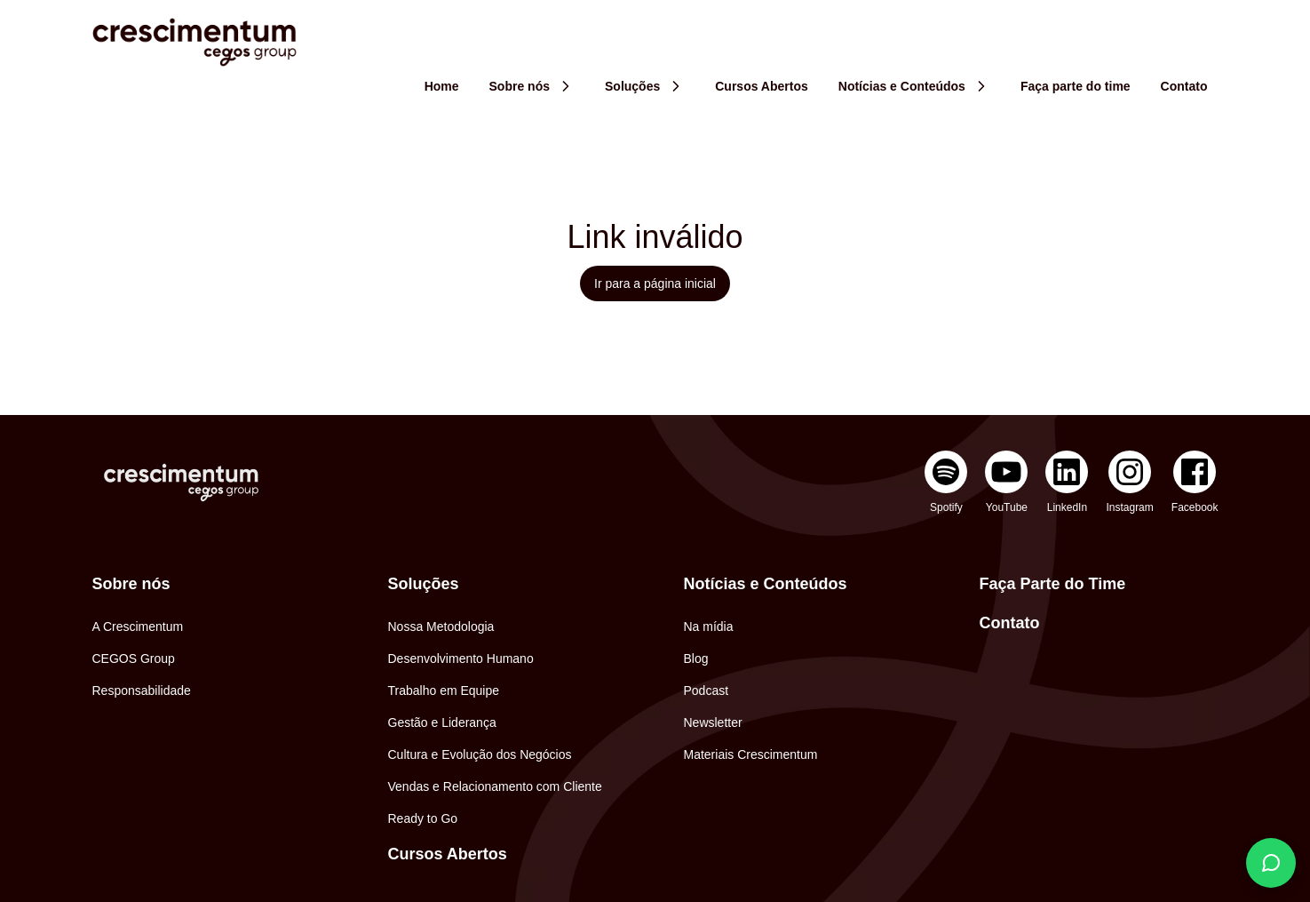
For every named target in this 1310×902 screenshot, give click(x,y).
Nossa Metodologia (441, 626)
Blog (696, 658)
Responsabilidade (141, 690)
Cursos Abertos (447, 854)
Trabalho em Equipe (444, 690)
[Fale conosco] (1271, 863)
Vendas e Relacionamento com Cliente (495, 786)
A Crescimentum (138, 626)
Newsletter (713, 722)
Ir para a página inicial (655, 283)
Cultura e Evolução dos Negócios (480, 754)
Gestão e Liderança (442, 722)
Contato (1010, 623)
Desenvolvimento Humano (461, 658)
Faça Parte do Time (1053, 584)
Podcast (706, 690)
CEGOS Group (133, 658)
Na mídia (709, 626)
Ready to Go (423, 818)
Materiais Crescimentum (751, 754)
